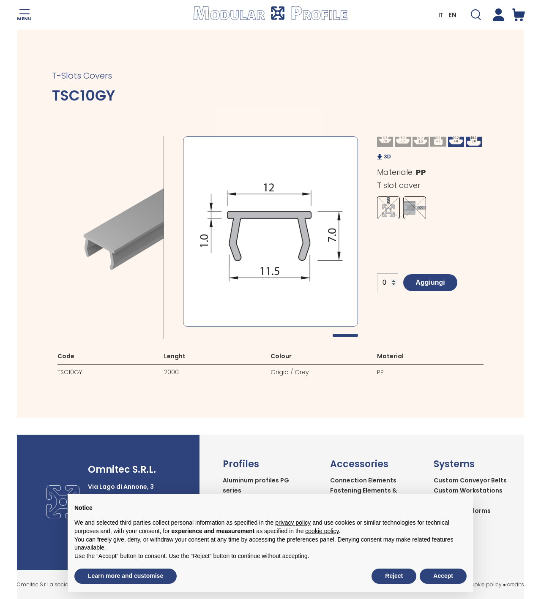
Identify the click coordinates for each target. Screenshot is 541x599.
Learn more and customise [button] (125, 575)
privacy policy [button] (293, 522)
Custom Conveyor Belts (470, 480)
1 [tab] (345, 335)
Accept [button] (443, 575)
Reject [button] (394, 575)
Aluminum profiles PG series (256, 485)
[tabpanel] (270, 231)
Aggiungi (430, 282)
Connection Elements (363, 480)
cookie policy (485, 584)
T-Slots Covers (82, 76)
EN (452, 15)
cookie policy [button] (322, 531)
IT (440, 15)
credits (515, 584)
